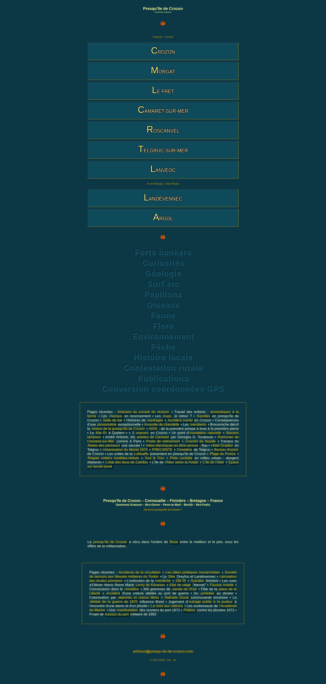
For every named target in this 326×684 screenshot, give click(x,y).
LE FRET (163, 90)
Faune (163, 315)
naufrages (155, 420)
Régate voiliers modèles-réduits (113, 458)
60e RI (101, 433)
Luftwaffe (141, 454)
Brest (174, 542)
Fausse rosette (222, 585)
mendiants (198, 424)
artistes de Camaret (153, 437)
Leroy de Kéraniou (150, 585)
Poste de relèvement (163, 441)
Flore (163, 325)
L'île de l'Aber (213, 462)
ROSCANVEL (163, 129)
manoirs (142, 433)
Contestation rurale (163, 367)
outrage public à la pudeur (211, 602)
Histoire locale (163, 357)
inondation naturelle (205, 433)
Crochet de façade (200, 441)
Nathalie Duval (177, 597)
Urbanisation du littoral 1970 (125, 450)
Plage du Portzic (223, 454)
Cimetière (184, 450)
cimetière (131, 589)
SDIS (153, 429)
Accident (113, 593)
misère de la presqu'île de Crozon (118, 429)
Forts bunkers (162, 252)
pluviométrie (107, 424)
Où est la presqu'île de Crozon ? (163, 509)
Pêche (163, 346)
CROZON (163, 50)
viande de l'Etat (184, 589)
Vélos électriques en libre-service (172, 445)
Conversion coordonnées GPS (163, 388)
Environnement (163, 336)
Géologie (163, 273)
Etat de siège (180, 585)
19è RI (180, 581)
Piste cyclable (181, 458)
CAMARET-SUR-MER (163, 109)
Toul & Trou (154, 458)
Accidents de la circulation (140, 572)
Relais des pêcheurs (104, 445)
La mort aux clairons (167, 606)
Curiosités (163, 262)
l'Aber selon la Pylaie (181, 462)
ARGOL (163, 217)
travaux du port (117, 614)
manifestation (127, 610)
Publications (163, 378)
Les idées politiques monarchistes (193, 572)
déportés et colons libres (138, 597)
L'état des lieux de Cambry (127, 462)
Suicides (203, 416)
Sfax (171, 576)
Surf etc (163, 283)
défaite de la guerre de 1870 (114, 602)
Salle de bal (112, 420)
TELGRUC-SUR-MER (163, 149)
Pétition (190, 610)
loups (167, 416)
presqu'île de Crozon (110, 542)
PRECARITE (162, 450)
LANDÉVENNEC (163, 197)
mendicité (163, 581)
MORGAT (163, 70)
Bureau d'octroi (226, 450)
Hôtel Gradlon (222, 445)
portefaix (207, 593)
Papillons (163, 294)
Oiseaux (162, 304)
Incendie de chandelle (162, 424)
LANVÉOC (163, 169)
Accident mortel (180, 420)
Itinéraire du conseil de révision (143, 412)
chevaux (115, 416)
